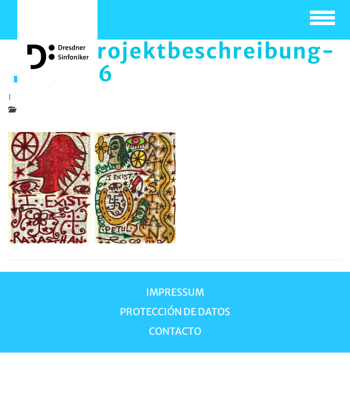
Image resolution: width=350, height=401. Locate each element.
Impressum (175, 292)
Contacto (175, 331)
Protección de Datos (175, 312)
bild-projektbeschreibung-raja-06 (180, 62)
